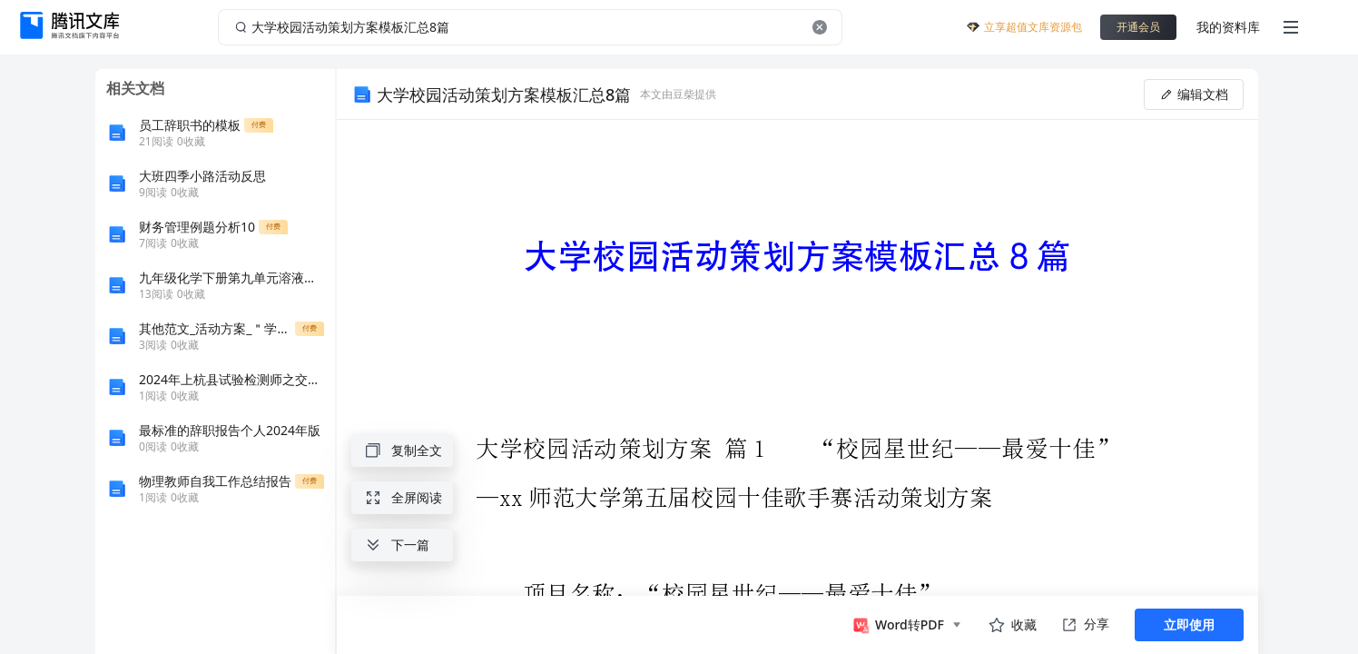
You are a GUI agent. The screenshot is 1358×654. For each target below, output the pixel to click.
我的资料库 (1228, 26)
